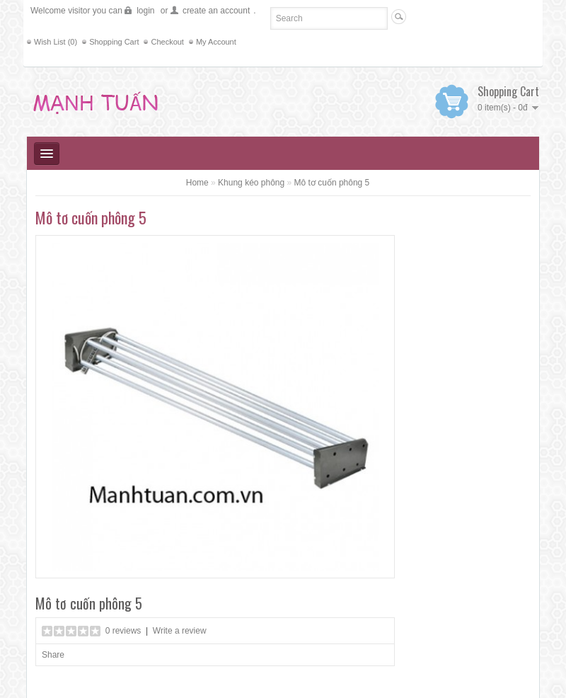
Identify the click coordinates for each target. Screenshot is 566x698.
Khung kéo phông (251, 183)
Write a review (180, 631)
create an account (216, 11)
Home (197, 183)
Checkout (167, 42)
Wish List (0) (55, 42)
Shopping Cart (114, 42)
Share (53, 655)
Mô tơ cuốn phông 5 (332, 183)
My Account (216, 42)
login (145, 11)
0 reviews (123, 631)
